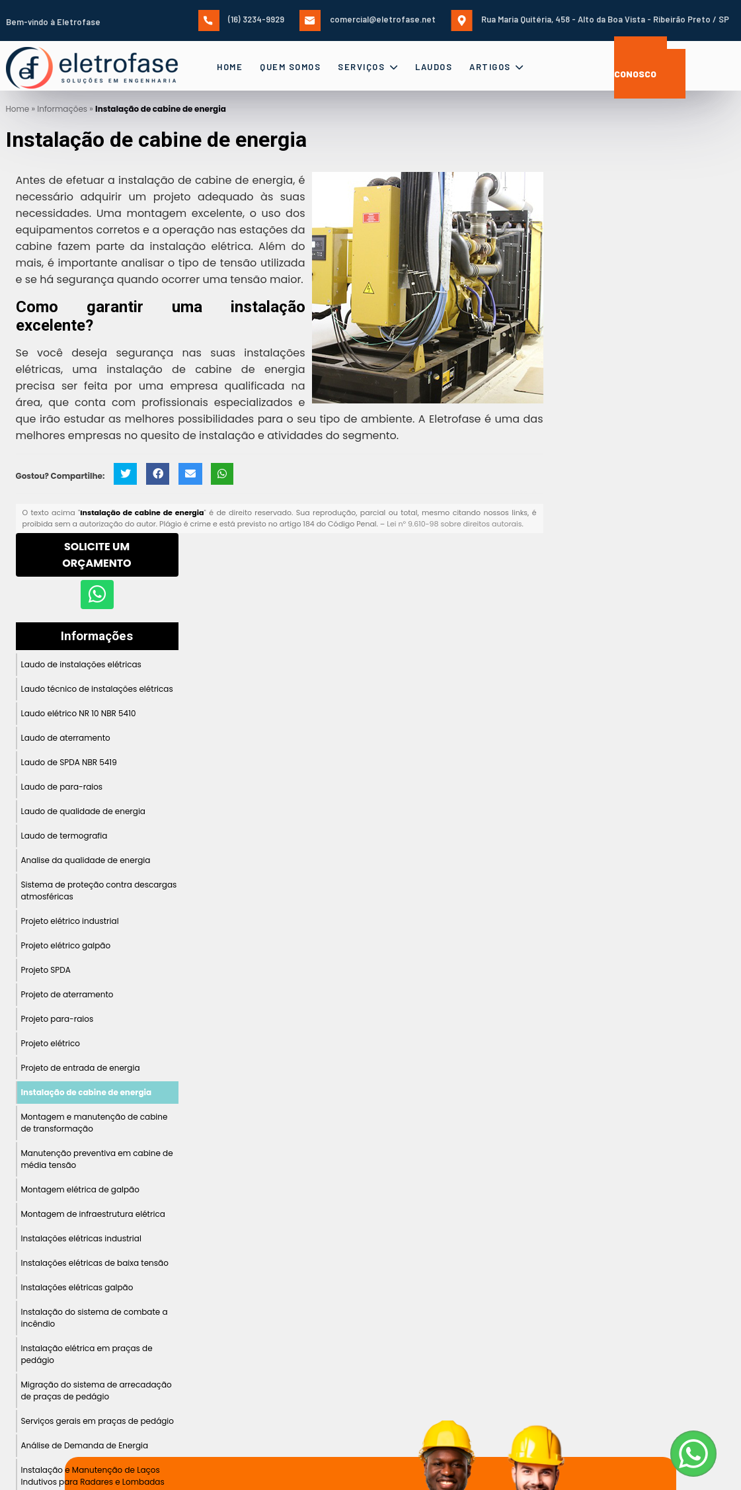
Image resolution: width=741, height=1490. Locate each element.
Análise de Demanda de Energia (85, 1445)
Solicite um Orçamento (96, 555)
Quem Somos (290, 67)
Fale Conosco (640, 67)
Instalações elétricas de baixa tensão (95, 1262)
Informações (97, 636)
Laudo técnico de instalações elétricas (97, 688)
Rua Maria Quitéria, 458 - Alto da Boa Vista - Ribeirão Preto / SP (590, 19)
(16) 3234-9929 (241, 19)
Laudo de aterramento (65, 737)
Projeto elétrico (50, 1043)
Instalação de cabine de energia (86, 1092)
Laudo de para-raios (62, 786)
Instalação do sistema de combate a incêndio (94, 1317)
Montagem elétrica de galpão (80, 1189)
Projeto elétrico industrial (70, 921)
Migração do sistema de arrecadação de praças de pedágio (96, 1390)
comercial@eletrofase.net (367, 19)
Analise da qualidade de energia (86, 860)
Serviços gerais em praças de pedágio (97, 1421)
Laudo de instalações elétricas (81, 664)
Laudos (433, 67)
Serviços (368, 67)
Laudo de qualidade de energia (83, 811)
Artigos (496, 67)
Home (230, 67)
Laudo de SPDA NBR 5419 (69, 762)
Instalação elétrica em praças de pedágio (87, 1354)
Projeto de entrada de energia (80, 1067)
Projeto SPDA (46, 969)
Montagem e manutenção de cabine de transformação (94, 1122)
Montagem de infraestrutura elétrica (93, 1214)
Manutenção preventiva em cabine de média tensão (97, 1159)
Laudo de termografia (64, 835)
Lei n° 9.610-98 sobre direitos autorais (454, 523)
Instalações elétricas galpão (77, 1287)
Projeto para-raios (57, 1018)
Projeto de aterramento (67, 994)
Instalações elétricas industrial (81, 1238)
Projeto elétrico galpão (66, 945)
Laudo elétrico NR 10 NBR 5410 (78, 713)
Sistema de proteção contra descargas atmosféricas (99, 890)
